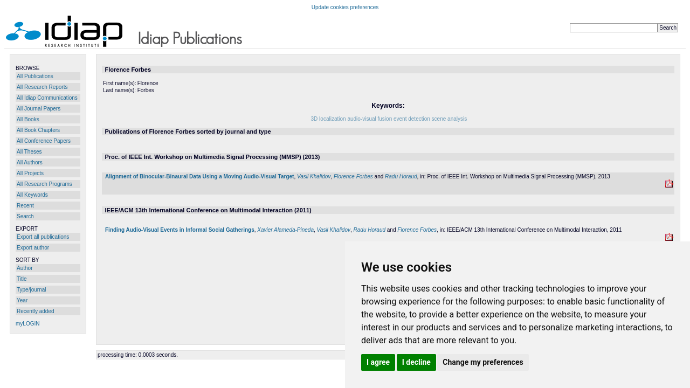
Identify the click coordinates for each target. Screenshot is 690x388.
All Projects (30, 173)
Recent (25, 206)
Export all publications (43, 237)
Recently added (35, 311)
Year (22, 300)
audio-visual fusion (369, 119)
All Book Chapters (38, 130)
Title (22, 279)
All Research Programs (44, 184)
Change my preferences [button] (483, 362)
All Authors (30, 162)
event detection (412, 119)
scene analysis (449, 119)
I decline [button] (416, 362)
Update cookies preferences (345, 7)
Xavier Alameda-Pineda (285, 230)
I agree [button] (378, 362)
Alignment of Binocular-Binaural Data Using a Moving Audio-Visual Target (199, 176)
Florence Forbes (353, 176)
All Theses (29, 152)
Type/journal (31, 290)
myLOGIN (27, 324)
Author (24, 268)
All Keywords (32, 195)
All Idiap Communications (47, 98)
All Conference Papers (44, 141)
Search (25, 216)
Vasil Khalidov (313, 176)
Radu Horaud (401, 176)
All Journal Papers (38, 109)
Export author (33, 248)
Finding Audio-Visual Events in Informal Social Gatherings (179, 230)
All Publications (35, 76)
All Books (28, 119)
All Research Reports (42, 87)
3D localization (328, 119)
